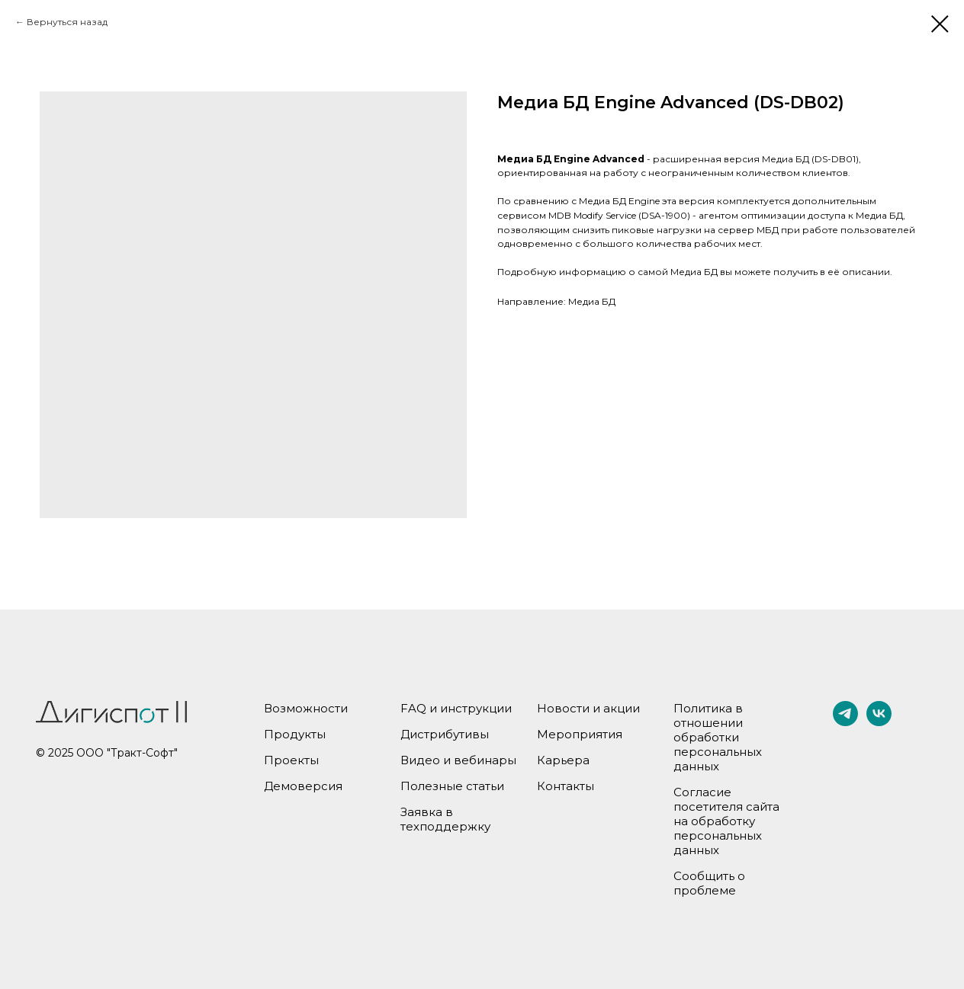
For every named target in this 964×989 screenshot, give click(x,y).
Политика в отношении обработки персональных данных (717, 737)
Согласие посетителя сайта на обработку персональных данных (726, 821)
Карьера (563, 760)
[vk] (879, 721)
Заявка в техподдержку (445, 819)
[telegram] (845, 721)
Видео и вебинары (458, 760)
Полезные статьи (452, 786)
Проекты (291, 760)
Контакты (565, 786)
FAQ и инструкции (456, 708)
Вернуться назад (67, 21)
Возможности (306, 708)
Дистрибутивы (444, 734)
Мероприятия (579, 734)
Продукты (295, 734)
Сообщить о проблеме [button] (709, 883)
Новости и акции (588, 708)
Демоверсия (303, 786)
